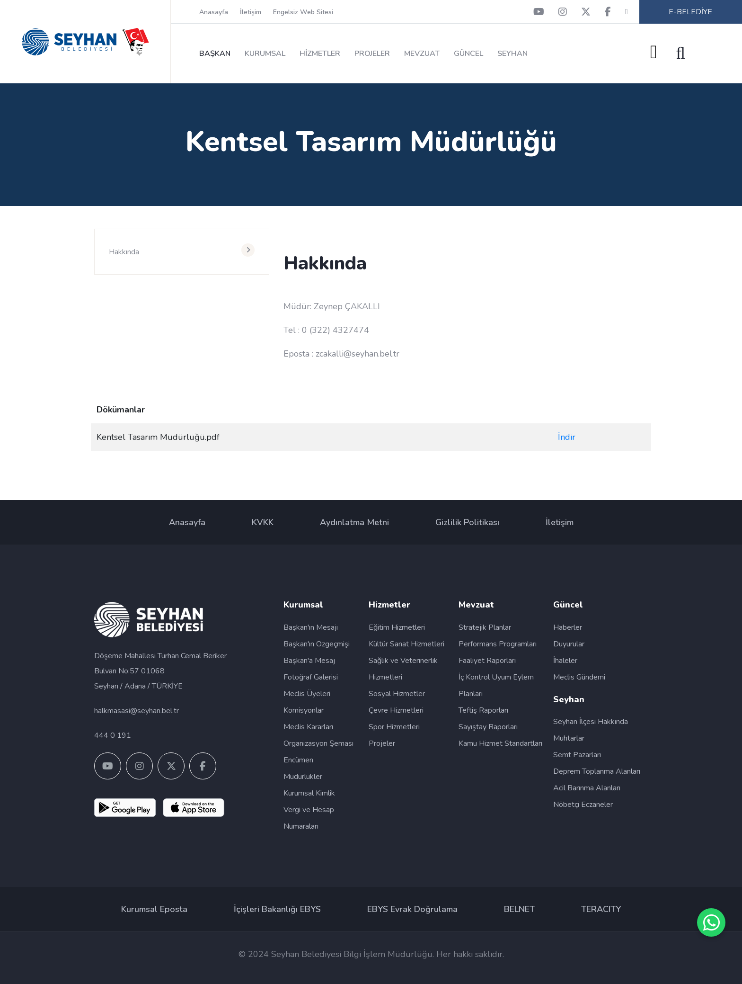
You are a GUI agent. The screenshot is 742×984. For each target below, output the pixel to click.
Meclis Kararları (308, 727)
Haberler (567, 627)
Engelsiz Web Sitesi (303, 12)
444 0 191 (112, 735)
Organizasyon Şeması (318, 743)
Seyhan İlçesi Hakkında (590, 721)
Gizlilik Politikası (467, 522)
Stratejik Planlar (485, 627)
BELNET (519, 909)
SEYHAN (512, 53)
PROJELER (372, 53)
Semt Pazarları (577, 755)
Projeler (382, 743)
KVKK (263, 522)
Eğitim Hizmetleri (397, 627)
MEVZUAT (422, 53)
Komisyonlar (303, 710)
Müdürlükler (302, 776)
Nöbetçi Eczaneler (583, 804)
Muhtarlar (568, 738)
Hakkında (124, 252)
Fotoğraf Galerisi (310, 677)
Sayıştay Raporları (488, 727)
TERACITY (601, 909)
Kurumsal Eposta (154, 909)
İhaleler (565, 660)
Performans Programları (498, 644)
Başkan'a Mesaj (309, 660)
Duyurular (568, 644)
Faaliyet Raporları (487, 660)
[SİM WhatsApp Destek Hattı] (711, 922)
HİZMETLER (320, 53)
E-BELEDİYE (690, 12)
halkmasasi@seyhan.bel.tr (136, 711)
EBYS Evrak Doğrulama (412, 909)
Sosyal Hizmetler (397, 694)
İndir (566, 437)
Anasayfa (213, 12)
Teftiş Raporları (483, 710)
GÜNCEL (468, 53)
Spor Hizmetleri (394, 727)
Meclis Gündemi (579, 677)
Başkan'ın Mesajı (310, 627)
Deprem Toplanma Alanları (596, 771)
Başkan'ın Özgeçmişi (316, 644)
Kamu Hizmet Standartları (500, 743)
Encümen (298, 760)
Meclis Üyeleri (306, 694)
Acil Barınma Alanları (586, 788)
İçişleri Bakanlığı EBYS (277, 909)
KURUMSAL (265, 53)
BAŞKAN (214, 53)
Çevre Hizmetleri (396, 710)
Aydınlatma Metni (354, 522)
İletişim (250, 12)
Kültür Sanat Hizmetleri (406, 644)
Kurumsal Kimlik (309, 793)
